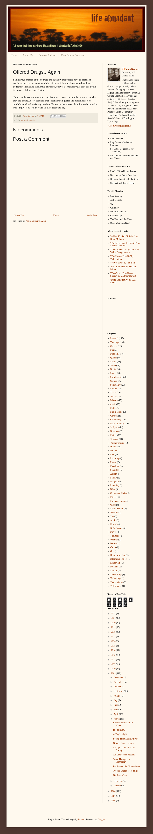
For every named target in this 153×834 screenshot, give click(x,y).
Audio (113, 520)
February (118, 781)
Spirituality (115, 385)
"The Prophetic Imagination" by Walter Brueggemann (124, 251)
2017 (113, 636)
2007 (113, 796)
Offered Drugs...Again (123, 743)
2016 (113, 641)
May (116, 709)
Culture (113, 381)
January (117, 785)
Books (113, 369)
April (116, 714)
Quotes (113, 357)
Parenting (114, 485)
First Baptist (116, 412)
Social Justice (116, 377)
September (119, 691)
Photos (113, 462)
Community (115, 419)
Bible (112, 489)
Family (113, 478)
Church (113, 346)
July (116, 700)
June (116, 705)
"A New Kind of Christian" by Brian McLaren (124, 237)
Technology (115, 578)
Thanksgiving (116, 582)
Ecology (114, 524)
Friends (113, 497)
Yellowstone (116, 586)
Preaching (114, 466)
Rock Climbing (117, 423)
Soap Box (114, 470)
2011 (113, 664)
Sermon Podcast (47, 55)
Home (14, 55)
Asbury (113, 396)
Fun (112, 350)
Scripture (114, 427)
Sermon (114, 570)
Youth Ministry (117, 443)
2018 (113, 632)
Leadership (115, 563)
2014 (113, 650)
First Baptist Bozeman (72, 55)
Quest (113, 505)
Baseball (114, 543)
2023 (113, 613)
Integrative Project (118, 559)
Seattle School (117, 508)
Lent (112, 454)
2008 (113, 791)
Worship (114, 512)
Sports (113, 373)
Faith (112, 408)
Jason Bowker (132, 69)
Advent (113, 474)
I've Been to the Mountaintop (126, 766)
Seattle (32, 120)
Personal (24, 120)
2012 (113, 659)
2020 (113, 622)
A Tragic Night (120, 734)
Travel (113, 392)
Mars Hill (114, 354)
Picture (113, 435)
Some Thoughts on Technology (121, 760)
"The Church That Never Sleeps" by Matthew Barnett (123, 274)
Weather (114, 539)
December (119, 677)
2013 (113, 655)
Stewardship (116, 574)
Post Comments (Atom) (36, 221)
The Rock (114, 536)
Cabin (113, 547)
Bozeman (114, 431)
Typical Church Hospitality (125, 771)
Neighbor (114, 481)
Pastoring (114, 458)
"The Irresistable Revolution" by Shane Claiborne (125, 244)
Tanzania (114, 439)
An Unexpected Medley (124, 754)
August (117, 696)
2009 (113, 673)
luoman (81, 819)
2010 (113, 668)
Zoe (112, 516)
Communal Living (118, 493)
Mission (114, 400)
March (117, 719)
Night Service (116, 528)
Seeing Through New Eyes (125, 739)
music (113, 404)
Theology (114, 342)
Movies (113, 450)
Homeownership (117, 555)
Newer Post (19, 215)
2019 (113, 627)
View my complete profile (119, 126)
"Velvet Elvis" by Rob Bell (122, 263)
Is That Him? (119, 730)
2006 (113, 800)
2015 (113, 646)
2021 (113, 618)
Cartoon (114, 416)
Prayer (113, 532)
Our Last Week (120, 775)
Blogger (101, 819)
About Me (28, 55)
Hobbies (114, 446)
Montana (114, 566)
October (118, 686)
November (119, 682)
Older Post (92, 215)
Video (113, 365)
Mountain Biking (118, 501)
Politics (113, 388)
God (112, 551)
